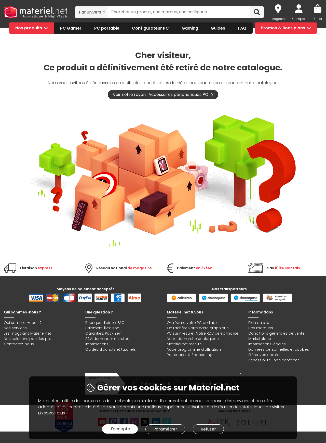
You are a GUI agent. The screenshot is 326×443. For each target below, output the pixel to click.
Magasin (278, 19)
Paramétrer (165, 429)
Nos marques (260, 328)
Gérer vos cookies (264, 354)
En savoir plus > (53, 413)
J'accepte (120, 429)
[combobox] (91, 12)
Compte (298, 19)
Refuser (208, 429)
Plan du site (258, 322)
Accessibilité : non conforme (274, 360)
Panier (317, 19)
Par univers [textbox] (90, 12)
